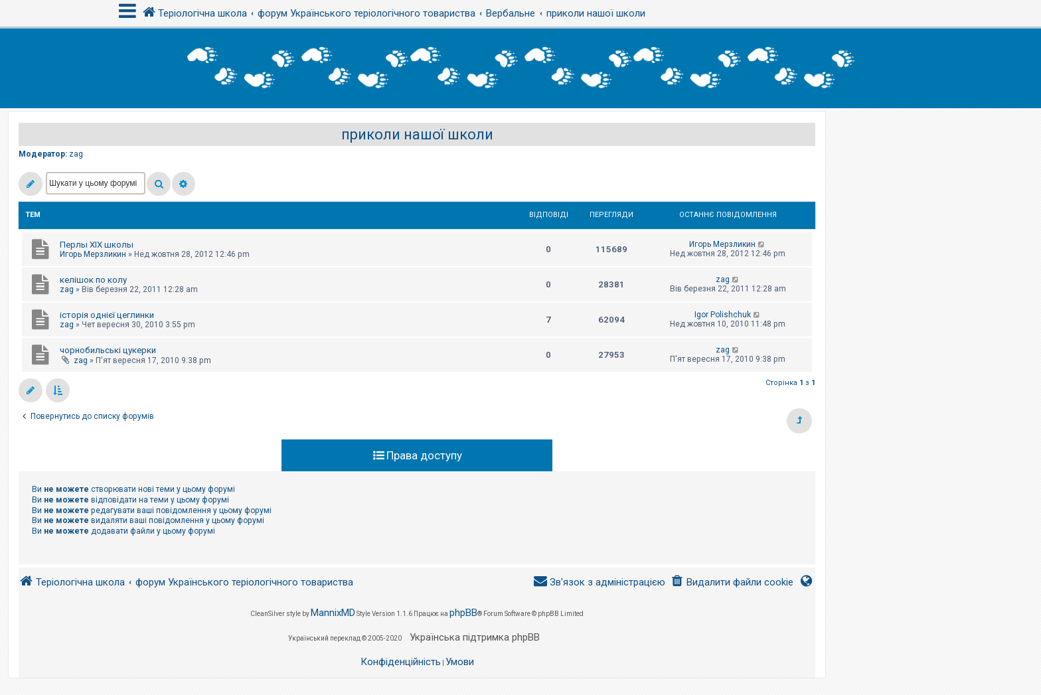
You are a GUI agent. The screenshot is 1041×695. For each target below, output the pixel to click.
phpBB (463, 613)
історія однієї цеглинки (107, 315)
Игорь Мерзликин (93, 254)
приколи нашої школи (417, 134)
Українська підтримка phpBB (475, 637)
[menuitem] (732, 582)
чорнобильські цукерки (108, 350)
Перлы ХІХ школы (96, 245)
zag (76, 154)
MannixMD (333, 613)
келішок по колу (93, 280)
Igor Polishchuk (722, 314)
